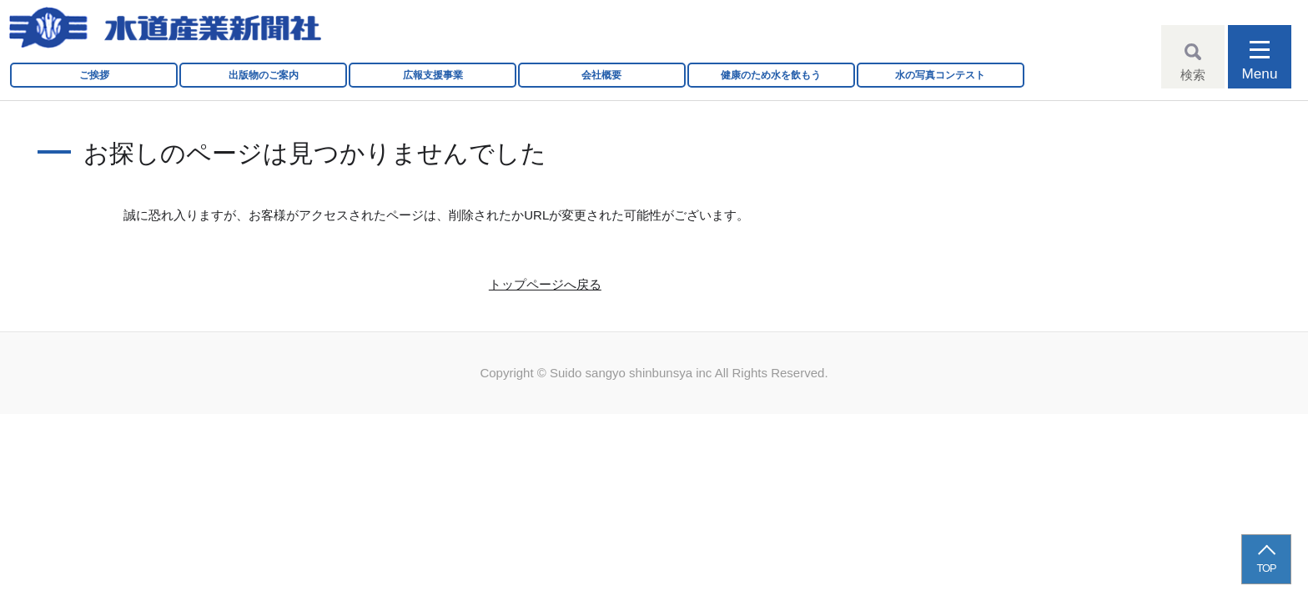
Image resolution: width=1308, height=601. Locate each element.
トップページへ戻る (545, 284)
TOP (1266, 568)
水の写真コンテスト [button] (940, 75)
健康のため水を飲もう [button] (771, 75)
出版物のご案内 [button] (264, 75)
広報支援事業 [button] (433, 75)
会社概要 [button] (601, 75)
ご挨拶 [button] (94, 75)
